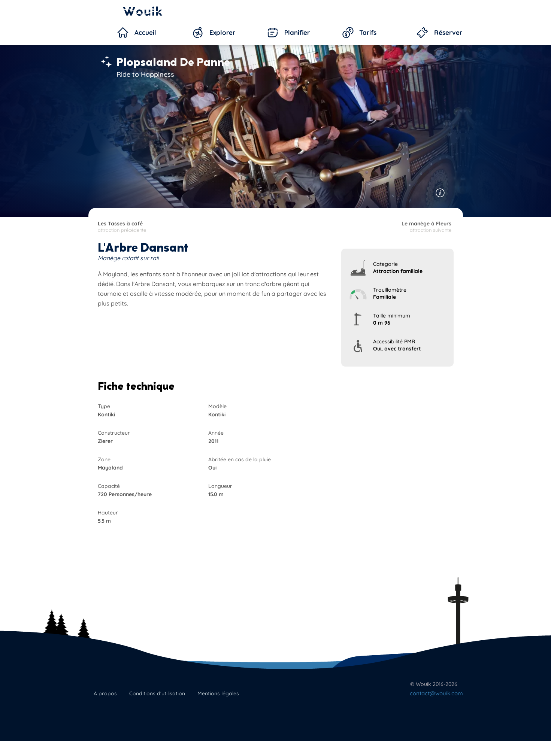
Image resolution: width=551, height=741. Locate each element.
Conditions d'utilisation (157, 693)
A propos (105, 693)
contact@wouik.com (436, 693)
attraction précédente (186, 226)
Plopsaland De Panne (173, 62)
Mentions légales (218, 693)
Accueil (145, 32)
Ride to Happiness (145, 74)
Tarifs (367, 32)
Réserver (448, 32)
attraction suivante (363, 226)
